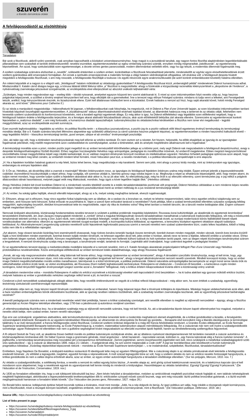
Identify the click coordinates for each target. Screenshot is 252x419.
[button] (13, 52)
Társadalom (9, 55)
